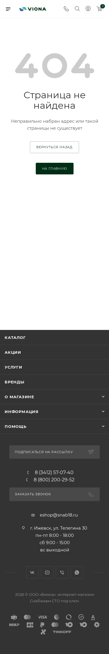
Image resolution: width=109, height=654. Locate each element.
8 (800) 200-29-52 (54, 480)
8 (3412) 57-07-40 (54, 472)
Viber (62, 572)
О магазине (19, 396)
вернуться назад (54, 147)
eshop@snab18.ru (59, 515)
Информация (22, 411)
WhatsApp (77, 572)
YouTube (47, 572)
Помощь (15, 426)
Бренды (14, 382)
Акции (13, 352)
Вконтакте (32, 572)
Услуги (13, 367)
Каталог (15, 337)
